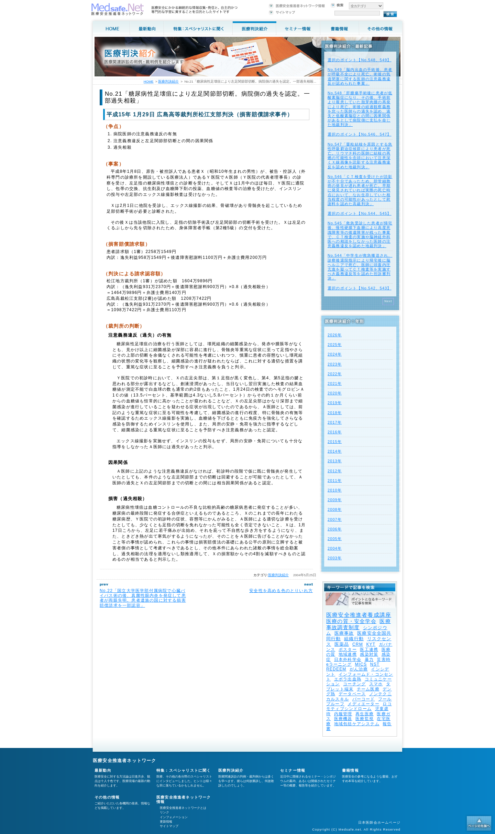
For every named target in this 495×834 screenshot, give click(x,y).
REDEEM (336, 669)
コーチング (354, 684)
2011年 (335, 480)
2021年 (335, 383)
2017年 (335, 422)
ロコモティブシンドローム (359, 706)
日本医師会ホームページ (379, 822)
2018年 (335, 413)
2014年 (335, 451)
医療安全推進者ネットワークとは (183, 808)
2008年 (335, 509)
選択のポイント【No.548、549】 (360, 60)
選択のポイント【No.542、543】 (360, 288)
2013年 (335, 461)
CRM (357, 644)
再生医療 (364, 713)
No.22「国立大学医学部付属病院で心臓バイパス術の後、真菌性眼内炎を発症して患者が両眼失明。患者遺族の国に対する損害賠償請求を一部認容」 (143, 598)
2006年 (335, 529)
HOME (149, 81)
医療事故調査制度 (358, 624)
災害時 (383, 659)
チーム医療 (368, 689)
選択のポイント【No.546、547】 (360, 134)
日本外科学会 (347, 659)
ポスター (348, 649)
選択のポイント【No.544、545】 (360, 213)
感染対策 (369, 654)
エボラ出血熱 (347, 679)
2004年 (335, 548)
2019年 (335, 403)
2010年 (335, 490)
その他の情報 (107, 797)
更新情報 (166, 821)
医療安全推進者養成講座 (358, 615)
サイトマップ (169, 826)
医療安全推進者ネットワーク (124, 760)
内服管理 (343, 713)
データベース (352, 694)
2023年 (335, 364)
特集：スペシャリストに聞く (183, 770)
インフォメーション (174, 817)
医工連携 (369, 649)
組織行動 (354, 638)
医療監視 (364, 718)
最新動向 (103, 770)
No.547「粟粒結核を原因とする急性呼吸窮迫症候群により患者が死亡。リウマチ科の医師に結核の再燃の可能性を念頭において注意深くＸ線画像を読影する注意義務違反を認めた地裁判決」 (360, 155)
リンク (164, 812)
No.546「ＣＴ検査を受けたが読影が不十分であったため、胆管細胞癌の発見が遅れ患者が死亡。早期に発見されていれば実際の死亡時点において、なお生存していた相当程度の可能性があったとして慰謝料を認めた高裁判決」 (360, 190)
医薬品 (341, 644)
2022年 (335, 374)
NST (375, 664)
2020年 (335, 393)
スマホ (376, 684)
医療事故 (344, 633)
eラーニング (339, 664)
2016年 (335, 432)
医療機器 (343, 718)
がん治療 (359, 669)
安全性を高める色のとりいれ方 (281, 590)
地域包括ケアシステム (357, 723)
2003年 (335, 558)
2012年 (335, 471)
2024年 (335, 354)
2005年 (335, 539)
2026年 (335, 335)
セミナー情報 (292, 770)
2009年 (335, 500)
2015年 (335, 442)
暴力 (369, 659)
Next (388, 301)
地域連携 (348, 654)
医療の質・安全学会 (351, 621)
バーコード (363, 699)
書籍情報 (350, 770)
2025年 (335, 344)
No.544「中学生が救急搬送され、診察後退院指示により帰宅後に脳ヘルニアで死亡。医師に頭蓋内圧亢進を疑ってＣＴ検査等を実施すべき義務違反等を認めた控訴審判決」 (360, 266)
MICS (361, 664)
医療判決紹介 (278, 575)
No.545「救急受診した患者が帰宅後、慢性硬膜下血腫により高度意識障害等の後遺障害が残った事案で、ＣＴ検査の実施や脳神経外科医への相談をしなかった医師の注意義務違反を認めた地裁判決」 (360, 234)
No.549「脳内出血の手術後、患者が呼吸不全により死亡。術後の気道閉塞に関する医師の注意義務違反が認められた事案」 (360, 76)
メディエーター (363, 703)
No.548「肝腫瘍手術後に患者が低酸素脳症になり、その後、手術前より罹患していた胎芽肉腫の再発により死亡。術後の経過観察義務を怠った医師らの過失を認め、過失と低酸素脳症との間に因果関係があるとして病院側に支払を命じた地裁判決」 (360, 109)
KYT (370, 644)
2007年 (335, 519)
